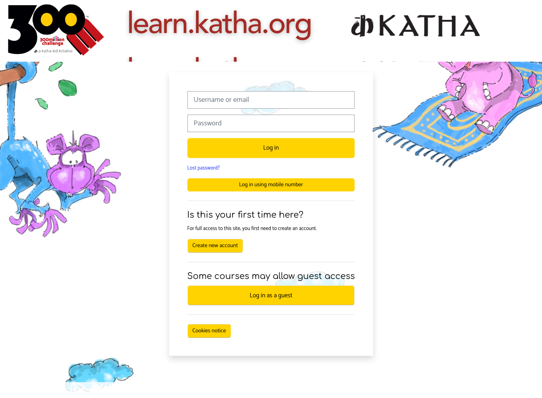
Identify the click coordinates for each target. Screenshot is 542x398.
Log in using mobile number (271, 184)
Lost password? (203, 168)
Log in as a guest (271, 295)
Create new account (215, 245)
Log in (271, 148)
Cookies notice (209, 331)
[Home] (56, 31)
